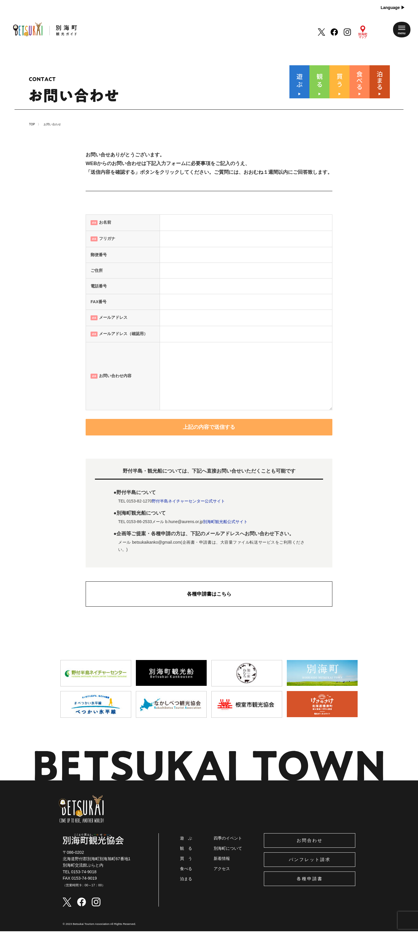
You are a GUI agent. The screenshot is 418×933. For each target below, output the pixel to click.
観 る (186, 850)
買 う (186, 860)
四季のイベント (228, 840)
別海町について (228, 850)
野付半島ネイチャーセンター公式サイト (188, 502)
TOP (32, 126)
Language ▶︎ (393, 7)
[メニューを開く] (401, 29)
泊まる (186, 880)
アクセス (222, 870)
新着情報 (222, 860)
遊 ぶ (186, 840)
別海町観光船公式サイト (225, 523)
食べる (186, 870)
